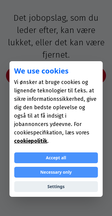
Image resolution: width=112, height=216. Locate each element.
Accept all (56, 157)
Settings (56, 186)
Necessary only (56, 172)
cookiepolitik (30, 141)
